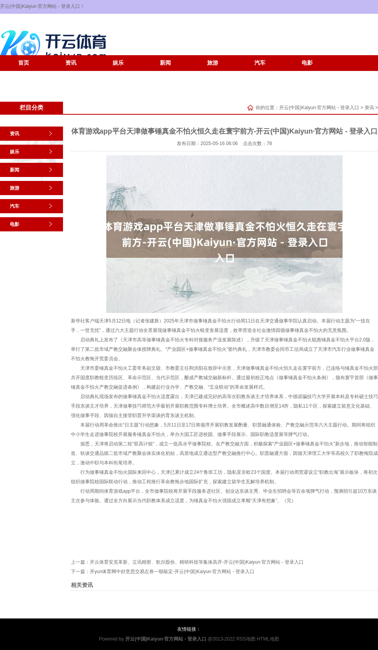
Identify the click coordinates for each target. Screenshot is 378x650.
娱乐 (118, 63)
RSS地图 (246, 639)
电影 (307, 63)
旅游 (212, 63)
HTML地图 (268, 639)
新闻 (165, 63)
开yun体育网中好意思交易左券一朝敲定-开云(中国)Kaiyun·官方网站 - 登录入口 (172, 571)
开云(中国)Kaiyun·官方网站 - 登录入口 (319, 107)
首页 (23, 63)
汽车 (259, 63)
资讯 (70, 63)
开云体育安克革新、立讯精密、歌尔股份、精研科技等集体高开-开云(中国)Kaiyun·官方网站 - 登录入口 (197, 562)
